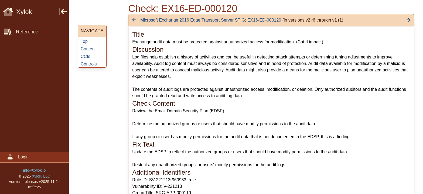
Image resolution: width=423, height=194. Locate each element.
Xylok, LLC (41, 176)
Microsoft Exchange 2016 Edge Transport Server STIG (192, 20)
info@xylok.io (34, 170)
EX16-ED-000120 (264, 20)
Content (88, 49)
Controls (89, 64)
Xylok (17, 11)
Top (84, 41)
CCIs (85, 56)
